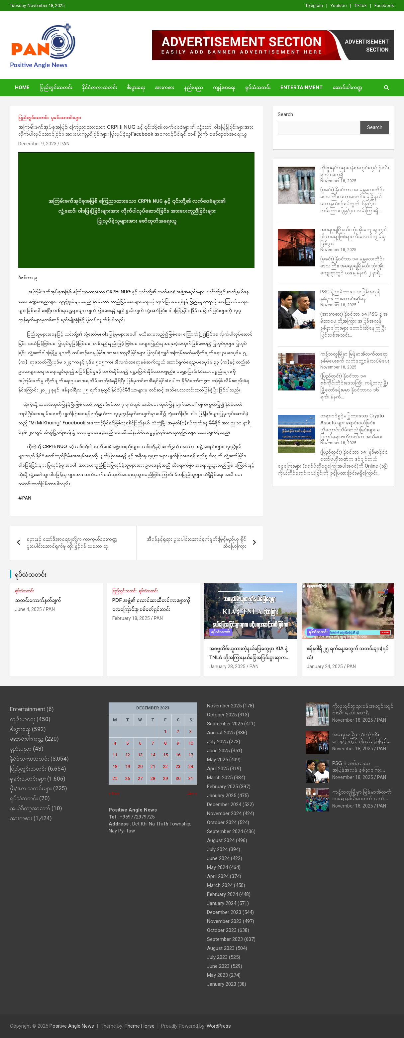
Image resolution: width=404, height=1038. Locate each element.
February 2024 (222, 894)
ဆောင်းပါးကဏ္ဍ (347, 87)
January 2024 (221, 903)
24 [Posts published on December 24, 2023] (190, 766)
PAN (64, 143)
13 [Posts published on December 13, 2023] (140, 754)
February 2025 (222, 787)
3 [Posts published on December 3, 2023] (190, 731)
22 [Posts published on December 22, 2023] (165, 766)
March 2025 (220, 778)
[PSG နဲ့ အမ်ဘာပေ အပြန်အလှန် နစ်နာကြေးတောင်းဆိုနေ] (296, 310)
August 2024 (221, 840)
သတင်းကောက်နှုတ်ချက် (38, 600)
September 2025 (225, 724)
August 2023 (221, 948)
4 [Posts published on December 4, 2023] (115, 743)
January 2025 (221, 796)
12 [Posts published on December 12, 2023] (127, 754)
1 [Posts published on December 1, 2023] (165, 731)
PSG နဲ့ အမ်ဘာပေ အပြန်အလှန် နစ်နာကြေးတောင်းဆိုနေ (356, 769)
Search (285, 114)
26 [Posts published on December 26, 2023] (127, 778)
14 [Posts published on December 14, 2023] (153, 754)
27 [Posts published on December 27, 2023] (140, 778)
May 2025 (217, 760)
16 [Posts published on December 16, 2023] (178, 754)
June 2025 (218, 751)
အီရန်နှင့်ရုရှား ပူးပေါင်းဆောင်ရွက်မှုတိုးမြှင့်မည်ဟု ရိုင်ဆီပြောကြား (196, 542)
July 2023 (217, 957)
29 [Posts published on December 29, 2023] (165, 778)
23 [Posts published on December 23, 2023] (178, 766)
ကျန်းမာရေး (224, 87)
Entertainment (301, 87)
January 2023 (221, 984)
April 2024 (218, 876)
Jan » (192, 793)
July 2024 (217, 849)
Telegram (314, 5)
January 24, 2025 (325, 666)
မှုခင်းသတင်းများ (66, 117)
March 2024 (220, 885)
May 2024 (217, 867)
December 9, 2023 (37, 143)
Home (22, 87)
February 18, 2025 (131, 618)
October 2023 (222, 930)
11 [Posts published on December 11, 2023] (115, 754)
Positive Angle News (38, 65)
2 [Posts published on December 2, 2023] (178, 731)
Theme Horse (139, 1026)
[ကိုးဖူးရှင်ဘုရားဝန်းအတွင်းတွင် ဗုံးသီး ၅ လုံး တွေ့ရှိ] (296, 185)
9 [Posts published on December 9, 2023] (178, 743)
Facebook (384, 5)
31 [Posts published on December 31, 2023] (190, 778)
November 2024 (224, 813)
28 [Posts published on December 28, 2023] (153, 778)
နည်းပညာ (193, 87)
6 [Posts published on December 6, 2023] (140, 743)
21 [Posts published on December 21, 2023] (153, 766)
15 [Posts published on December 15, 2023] (165, 754)
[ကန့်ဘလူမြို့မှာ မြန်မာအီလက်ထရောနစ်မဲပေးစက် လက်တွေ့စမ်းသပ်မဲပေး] (296, 371)
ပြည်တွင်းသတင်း (56, 87)
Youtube (339, 5)
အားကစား (164, 87)
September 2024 (225, 831)
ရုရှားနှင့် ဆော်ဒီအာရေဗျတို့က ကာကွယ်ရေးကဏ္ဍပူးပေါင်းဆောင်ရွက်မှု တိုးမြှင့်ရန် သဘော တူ (72, 542)
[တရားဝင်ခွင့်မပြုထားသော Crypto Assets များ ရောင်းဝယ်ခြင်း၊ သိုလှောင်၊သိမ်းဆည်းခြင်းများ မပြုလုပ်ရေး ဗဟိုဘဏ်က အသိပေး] (296, 434)
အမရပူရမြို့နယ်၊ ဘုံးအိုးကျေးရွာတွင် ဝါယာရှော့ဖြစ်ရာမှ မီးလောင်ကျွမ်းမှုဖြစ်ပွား (353, 236)
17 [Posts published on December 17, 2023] (190, 754)
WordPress (219, 1026)
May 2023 (217, 975)
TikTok (360, 5)
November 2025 (224, 706)
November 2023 (224, 921)
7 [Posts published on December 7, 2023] (153, 743)
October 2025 (222, 715)
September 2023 (225, 939)
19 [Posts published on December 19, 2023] (127, 766)
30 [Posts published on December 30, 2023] (178, 778)
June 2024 (218, 858)
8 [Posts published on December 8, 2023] (165, 743)
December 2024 (224, 805)
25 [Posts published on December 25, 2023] (115, 778)
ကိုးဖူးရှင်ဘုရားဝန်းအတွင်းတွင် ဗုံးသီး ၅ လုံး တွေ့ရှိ (362, 708)
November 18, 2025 (352, 720)
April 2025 (218, 769)
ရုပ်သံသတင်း (257, 87)
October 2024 (222, 822)
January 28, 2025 (227, 666)
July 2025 (217, 742)
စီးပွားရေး (136, 87)
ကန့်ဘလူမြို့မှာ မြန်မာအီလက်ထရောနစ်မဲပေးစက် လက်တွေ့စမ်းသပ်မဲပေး (362, 797)
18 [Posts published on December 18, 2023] (115, 766)
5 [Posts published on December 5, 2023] (127, 743)
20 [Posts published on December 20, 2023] (140, 766)
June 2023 (218, 966)
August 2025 (221, 733)
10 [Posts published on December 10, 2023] (190, 743)
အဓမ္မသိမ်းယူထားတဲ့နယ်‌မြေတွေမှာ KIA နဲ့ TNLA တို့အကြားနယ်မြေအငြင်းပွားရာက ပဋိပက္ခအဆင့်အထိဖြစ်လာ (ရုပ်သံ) (248, 657)
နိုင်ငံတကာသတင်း (99, 87)
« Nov (114, 793)
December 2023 (224, 912)
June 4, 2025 (28, 609)
